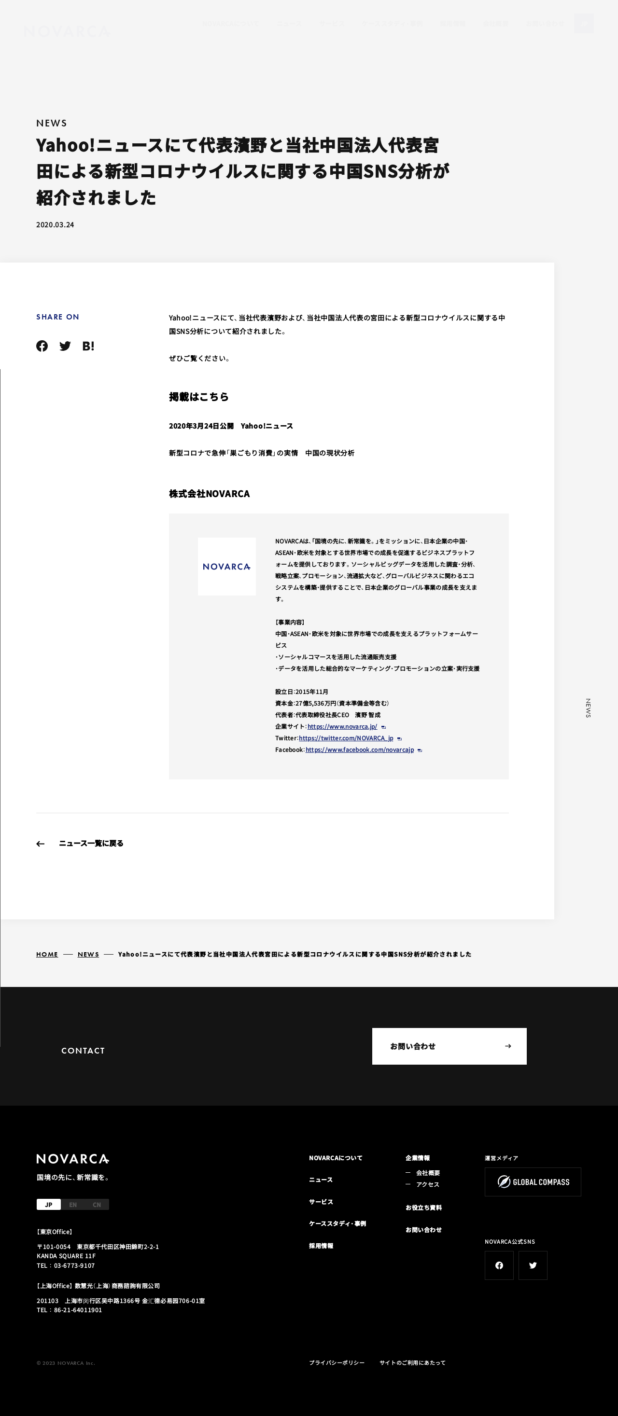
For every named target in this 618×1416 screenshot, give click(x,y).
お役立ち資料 (424, 1207)
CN (97, 1204)
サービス (332, 23)
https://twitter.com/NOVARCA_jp (346, 738)
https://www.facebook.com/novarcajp (360, 749)
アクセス (427, 1184)
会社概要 (496, 23)
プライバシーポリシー (337, 1362)
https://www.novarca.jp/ (343, 726)
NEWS (88, 954)
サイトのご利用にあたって (412, 1362)
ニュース (289, 23)
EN (73, 1204)
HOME (47, 954)
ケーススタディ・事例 (392, 23)
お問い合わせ (545, 23)
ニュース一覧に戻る (91, 843)
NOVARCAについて (230, 23)
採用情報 (453, 23)
